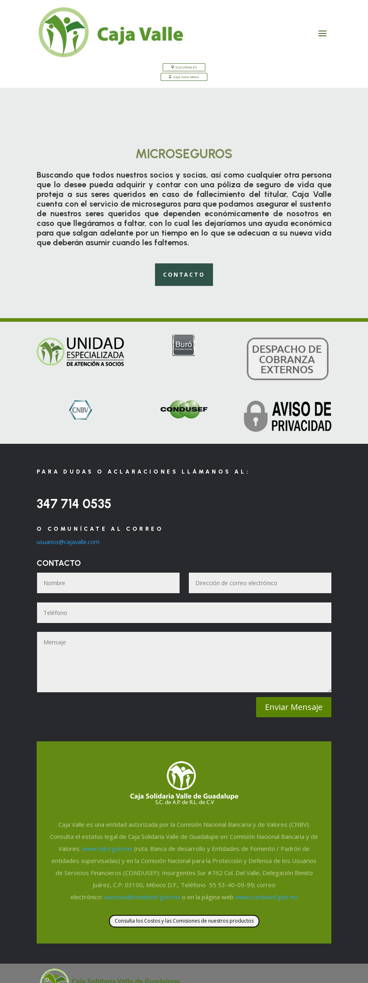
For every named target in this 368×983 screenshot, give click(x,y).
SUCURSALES (186, 67)
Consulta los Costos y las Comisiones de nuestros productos (184, 920)
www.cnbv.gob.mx (107, 848)
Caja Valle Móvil (186, 77)
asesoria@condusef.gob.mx (142, 897)
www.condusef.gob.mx (266, 897)
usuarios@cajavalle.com (68, 542)
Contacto (184, 274)
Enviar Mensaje (294, 707)
